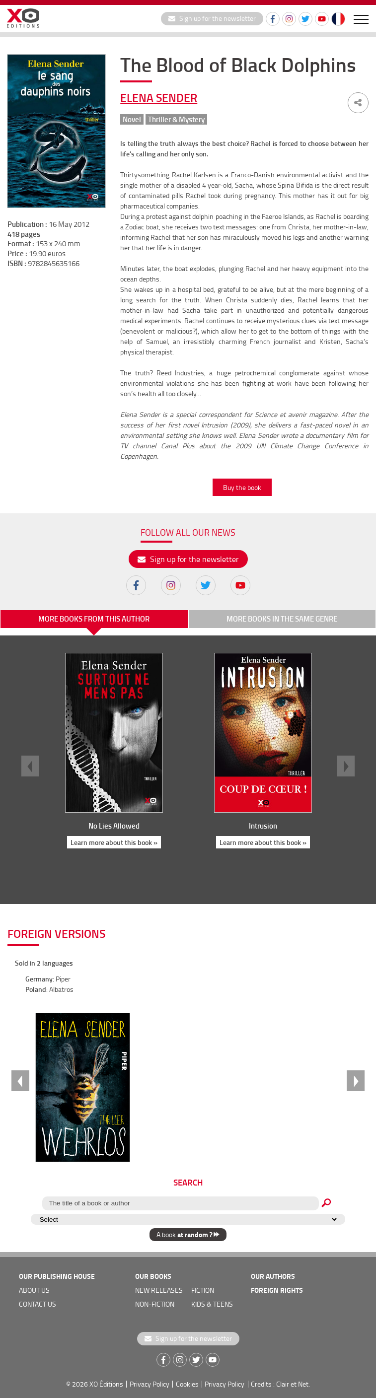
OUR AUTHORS (273, 1276)
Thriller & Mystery (176, 119)
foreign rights (277, 1290)
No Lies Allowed (113, 825)
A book (188, 1234)
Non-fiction (154, 1304)
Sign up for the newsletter (212, 18)
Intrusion (262, 825)
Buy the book (242, 487)
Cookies (187, 1384)
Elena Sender (158, 97)
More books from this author (94, 618)
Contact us (37, 1304)
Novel (132, 119)
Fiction (202, 1290)
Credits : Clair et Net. (280, 1384)
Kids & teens (212, 1304)
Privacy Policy (149, 1384)
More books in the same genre (281, 618)
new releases (159, 1290)
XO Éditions (106, 1384)
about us (34, 1290)
